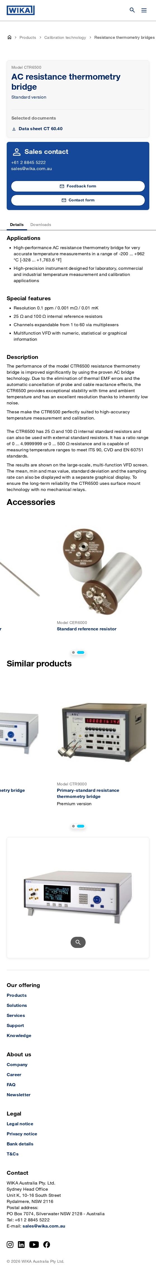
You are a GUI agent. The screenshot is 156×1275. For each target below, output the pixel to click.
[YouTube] (34, 1244)
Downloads (40, 224)
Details (17, 224)
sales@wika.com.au (31, 168)
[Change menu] (144, 10)
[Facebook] (46, 1244)
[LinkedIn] (21, 1244)
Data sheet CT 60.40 (41, 129)
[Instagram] (10, 1244)
